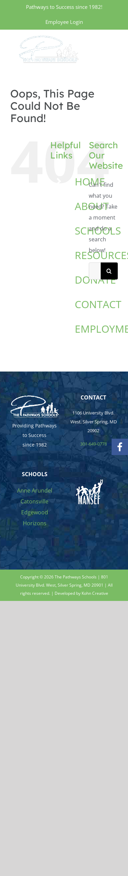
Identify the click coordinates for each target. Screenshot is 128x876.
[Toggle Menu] (113, 48)
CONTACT (98, 304)
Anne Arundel (34, 490)
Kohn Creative (95, 593)
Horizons (34, 523)
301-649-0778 (93, 444)
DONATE (95, 280)
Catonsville (34, 501)
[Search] (109, 271)
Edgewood (34, 512)
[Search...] (95, 271)
